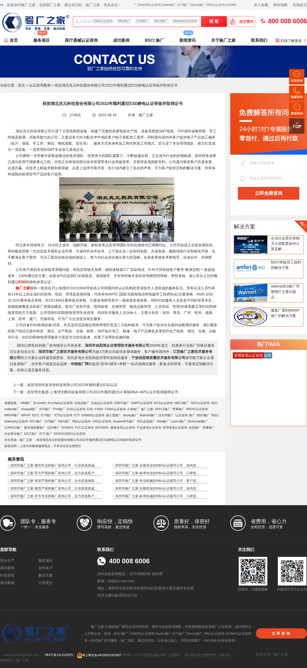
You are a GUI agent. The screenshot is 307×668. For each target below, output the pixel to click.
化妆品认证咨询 (102, 403)
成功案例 (121, 40)
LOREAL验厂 (13, 427)
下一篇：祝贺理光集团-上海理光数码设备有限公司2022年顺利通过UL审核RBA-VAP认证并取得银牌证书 (95, 392)
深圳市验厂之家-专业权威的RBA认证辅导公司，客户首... (157, 481)
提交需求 (242, 21)
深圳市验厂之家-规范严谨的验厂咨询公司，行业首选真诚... (53, 488)
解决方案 (244, 226)
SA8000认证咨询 (93, 415)
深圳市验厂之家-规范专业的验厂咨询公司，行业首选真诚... (53, 465)
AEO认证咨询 (200, 403)
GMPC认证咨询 (141, 403)
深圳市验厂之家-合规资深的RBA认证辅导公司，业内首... (157, 488)
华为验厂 (45, 409)
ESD (90, 409)
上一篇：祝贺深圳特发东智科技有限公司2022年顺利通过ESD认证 (65, 385)
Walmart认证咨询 (185, 21)
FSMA (99, 409)
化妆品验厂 (82, 403)
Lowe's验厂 (178, 421)
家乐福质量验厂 (35, 427)
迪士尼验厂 (113, 415)
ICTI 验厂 (45, 434)
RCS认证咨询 (163, 403)
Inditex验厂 (11, 409)
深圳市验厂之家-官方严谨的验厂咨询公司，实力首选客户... (53, 473)
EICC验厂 (31, 434)
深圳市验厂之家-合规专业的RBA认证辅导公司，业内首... (157, 465)
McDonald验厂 (198, 421)
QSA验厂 (53, 427)
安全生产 (7, 560)
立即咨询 (281, 633)
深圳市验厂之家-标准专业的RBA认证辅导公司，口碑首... (157, 473)
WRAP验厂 (12, 415)
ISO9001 (67, 427)
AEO (214, 403)
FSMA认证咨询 (115, 409)
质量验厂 (209, 427)
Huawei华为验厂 (124, 421)
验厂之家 (147, 409)
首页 (14, 40)
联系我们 (259, 40)
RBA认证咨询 (103, 21)
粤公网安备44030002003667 (99, 655)
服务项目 (41, 39)
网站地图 (280, 5)
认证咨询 (181, 415)
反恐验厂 (195, 427)
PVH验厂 (59, 409)
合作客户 (45, 568)
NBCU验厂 (181, 403)
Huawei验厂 (29, 409)
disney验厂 (130, 415)
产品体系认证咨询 (149, 427)
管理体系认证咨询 (175, 427)
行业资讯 (7, 575)
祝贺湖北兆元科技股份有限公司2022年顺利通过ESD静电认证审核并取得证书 (88, 440)
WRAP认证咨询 (197, 409)
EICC (35, 415)
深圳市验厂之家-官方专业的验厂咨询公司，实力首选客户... (53, 496)
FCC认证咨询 (84, 427)
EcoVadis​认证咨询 (60, 403)
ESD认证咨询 (76, 409)
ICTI (77, 415)
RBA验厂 (124, 21)
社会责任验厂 (13, 434)
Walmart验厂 (148, 415)
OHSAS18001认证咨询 (69, 434)
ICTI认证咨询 (63, 415)
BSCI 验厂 (154, 40)
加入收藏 (261, 5)
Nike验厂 (163, 421)
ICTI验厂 (47, 415)
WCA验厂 (161, 21)
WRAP (25, 415)
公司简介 (45, 583)
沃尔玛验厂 (166, 415)
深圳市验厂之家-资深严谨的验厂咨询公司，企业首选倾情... (53, 481)
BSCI (215, 415)
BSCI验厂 (203, 415)
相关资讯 (16, 459)
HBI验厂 (26, 403)
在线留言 (300, 5)
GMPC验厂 (121, 403)
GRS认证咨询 (101, 421)
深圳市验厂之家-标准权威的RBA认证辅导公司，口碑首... (157, 496)
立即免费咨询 (268, 193)
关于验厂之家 (223, 40)
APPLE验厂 (163, 409)
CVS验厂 (142, 21)
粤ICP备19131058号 (59, 655)
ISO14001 (102, 427)
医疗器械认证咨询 (81, 40)
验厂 (192, 415)
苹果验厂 (178, 409)
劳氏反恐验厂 (146, 421)
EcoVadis (39, 403)
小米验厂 (133, 409)
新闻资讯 (187, 39)
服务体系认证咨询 (123, 427)
